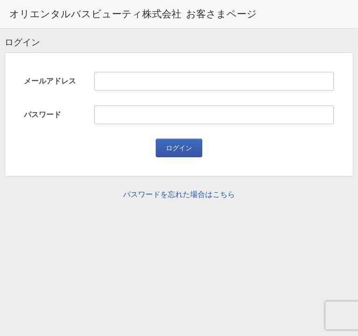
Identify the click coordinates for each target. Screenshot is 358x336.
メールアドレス (50, 81)
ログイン (179, 148)
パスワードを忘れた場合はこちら (179, 194)
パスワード (42, 115)
